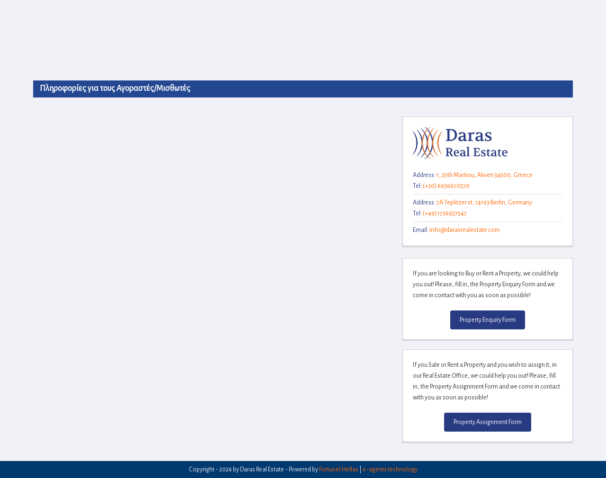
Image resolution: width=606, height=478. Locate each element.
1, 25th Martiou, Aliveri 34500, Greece (485, 175)
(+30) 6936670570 (446, 186)
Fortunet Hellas (338, 469)
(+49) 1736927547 (445, 213)
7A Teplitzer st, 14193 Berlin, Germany (484, 202)
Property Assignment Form (488, 422)
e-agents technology (390, 469)
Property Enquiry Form (488, 320)
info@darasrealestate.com (464, 230)
